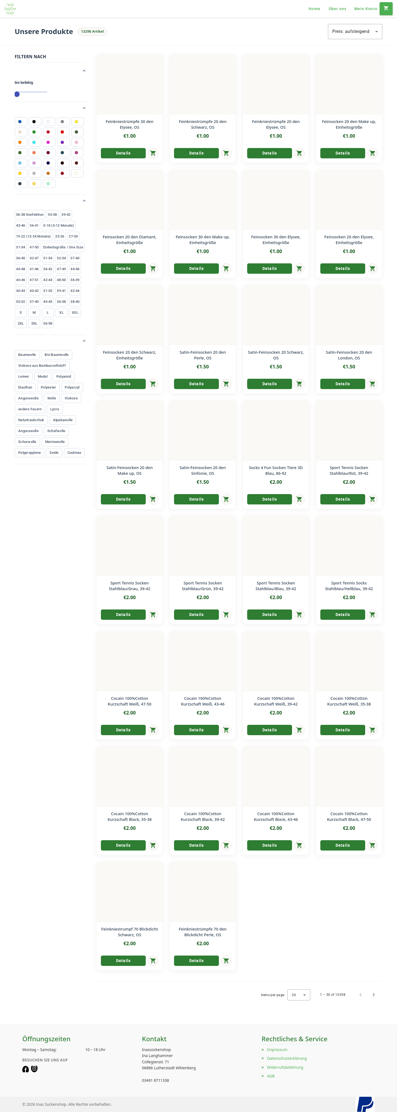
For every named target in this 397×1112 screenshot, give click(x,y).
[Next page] (373, 994)
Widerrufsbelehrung (285, 1067)
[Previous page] (360, 994)
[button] (50, 71)
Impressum (277, 1049)
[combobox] (355, 31)
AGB (271, 1076)
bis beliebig (24, 83)
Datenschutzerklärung (287, 1058)
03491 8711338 (155, 1080)
